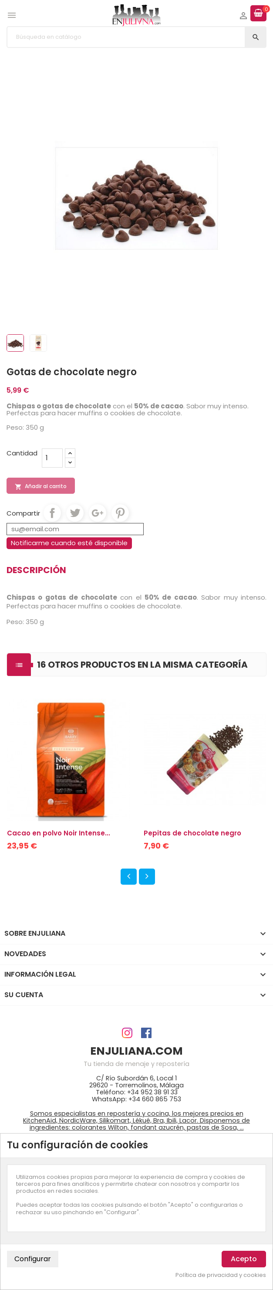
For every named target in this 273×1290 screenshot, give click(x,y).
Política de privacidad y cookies (220, 1275)
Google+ (97, 513)
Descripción (36, 570)
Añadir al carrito (41, 486)
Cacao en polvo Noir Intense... (58, 833)
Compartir (52, 513)
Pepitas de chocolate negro (192, 833)
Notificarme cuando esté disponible (69, 542)
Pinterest (120, 513)
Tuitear (75, 513)
